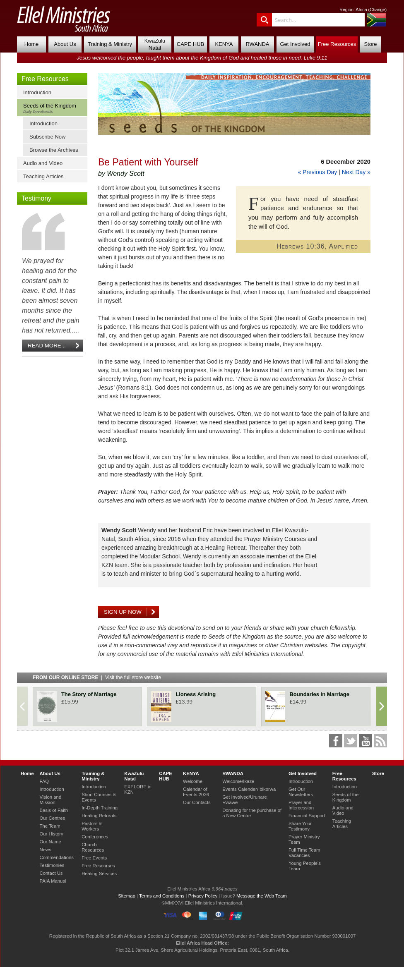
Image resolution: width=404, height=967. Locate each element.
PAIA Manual (52, 880)
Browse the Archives (53, 150)
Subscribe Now (47, 137)
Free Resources (337, 44)
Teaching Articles (43, 176)
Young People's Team (305, 866)
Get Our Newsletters (301, 792)
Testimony (36, 198)
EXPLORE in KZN (137, 789)
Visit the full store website (133, 677)
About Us (65, 44)
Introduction (37, 92)
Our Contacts (197, 802)
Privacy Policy (203, 895)
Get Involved (295, 44)
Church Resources (93, 847)
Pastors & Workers (92, 826)
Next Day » (356, 172)
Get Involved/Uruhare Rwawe (244, 800)
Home (31, 44)
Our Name (50, 841)
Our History (51, 833)
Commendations (56, 857)
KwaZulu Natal (155, 44)
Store (370, 44)
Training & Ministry (110, 44)
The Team (49, 825)
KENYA (224, 44)
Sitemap (126, 895)
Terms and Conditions (162, 895)
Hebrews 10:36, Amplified (317, 246)
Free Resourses (98, 865)
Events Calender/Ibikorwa (249, 789)
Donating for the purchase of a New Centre (251, 813)
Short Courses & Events (99, 797)
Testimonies (51, 865)
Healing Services (99, 873)
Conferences (95, 836)
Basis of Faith (53, 810)
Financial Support (307, 815)
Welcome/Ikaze (238, 781)
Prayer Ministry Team (304, 839)
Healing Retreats (99, 815)
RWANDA (257, 44)
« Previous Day (317, 172)
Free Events (94, 857)
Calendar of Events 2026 (196, 792)
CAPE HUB (190, 44)
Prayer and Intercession (301, 805)
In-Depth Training (100, 807)
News (45, 849)
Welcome (192, 781)
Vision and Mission (50, 800)
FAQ (44, 781)
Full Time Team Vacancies (304, 852)
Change (377, 9)
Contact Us (51, 873)
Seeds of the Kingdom (54, 108)
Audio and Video (43, 163)
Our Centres (52, 818)
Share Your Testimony (300, 826)
